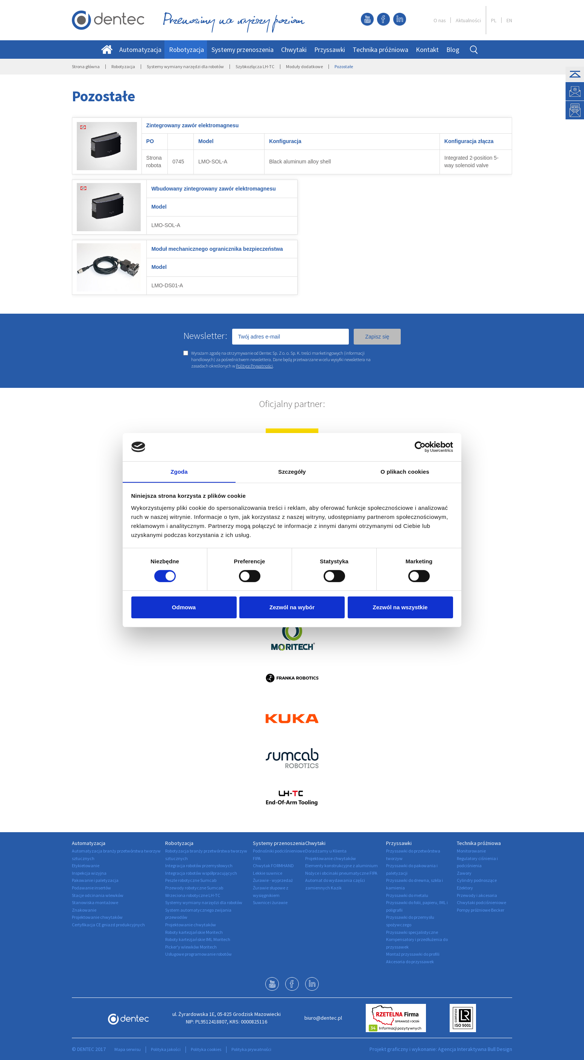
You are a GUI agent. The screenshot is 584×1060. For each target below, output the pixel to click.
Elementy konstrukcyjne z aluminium (341, 865)
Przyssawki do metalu (407, 895)
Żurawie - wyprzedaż (273, 880)
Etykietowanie (85, 865)
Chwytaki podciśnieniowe (481, 902)
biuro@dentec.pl (323, 1017)
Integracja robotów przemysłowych (199, 865)
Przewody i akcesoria (477, 895)
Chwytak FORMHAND (273, 865)
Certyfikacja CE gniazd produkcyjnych (108, 924)
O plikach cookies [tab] (404, 471)
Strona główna (86, 66)
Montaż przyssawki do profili (413, 954)
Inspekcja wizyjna (89, 873)
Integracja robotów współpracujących (201, 873)
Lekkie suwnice (267, 873)
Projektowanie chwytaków (97, 917)
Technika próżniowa (380, 49)
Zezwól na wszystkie (400, 608)
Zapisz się (377, 337)
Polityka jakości (166, 1049)
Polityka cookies (206, 1049)
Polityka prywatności (251, 1049)
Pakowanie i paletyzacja (95, 880)
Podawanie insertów (91, 888)
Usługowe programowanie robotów (198, 954)
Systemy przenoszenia (242, 49)
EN (509, 20)
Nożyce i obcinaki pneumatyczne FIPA (341, 873)
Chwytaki (294, 49)
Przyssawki (329, 49)
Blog (452, 49)
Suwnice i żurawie (270, 902)
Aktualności (468, 20)
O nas (439, 20)
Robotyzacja (186, 49)
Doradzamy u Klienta (326, 851)
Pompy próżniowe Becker (480, 910)
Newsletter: (205, 335)
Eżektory (465, 888)
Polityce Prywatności (254, 366)
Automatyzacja (140, 49)
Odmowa (184, 608)
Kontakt (427, 49)
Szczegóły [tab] (292, 471)
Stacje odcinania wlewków (97, 895)
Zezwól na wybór (292, 608)
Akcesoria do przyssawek (410, 961)
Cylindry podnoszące (477, 880)
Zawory (464, 873)
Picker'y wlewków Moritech (191, 947)
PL (493, 20)
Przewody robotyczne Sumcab (194, 888)
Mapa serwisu (127, 1049)
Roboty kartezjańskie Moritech (194, 932)
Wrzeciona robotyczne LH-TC (192, 895)
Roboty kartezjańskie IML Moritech (197, 939)
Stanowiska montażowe (95, 902)
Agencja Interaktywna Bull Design (475, 1049)
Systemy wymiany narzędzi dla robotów (185, 66)
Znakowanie (84, 910)
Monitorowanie (471, 851)
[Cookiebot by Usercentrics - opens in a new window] (420, 446)
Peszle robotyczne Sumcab (190, 880)
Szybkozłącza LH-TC (255, 66)
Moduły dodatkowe (304, 66)
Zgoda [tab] (179, 471)
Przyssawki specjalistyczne (412, 932)
